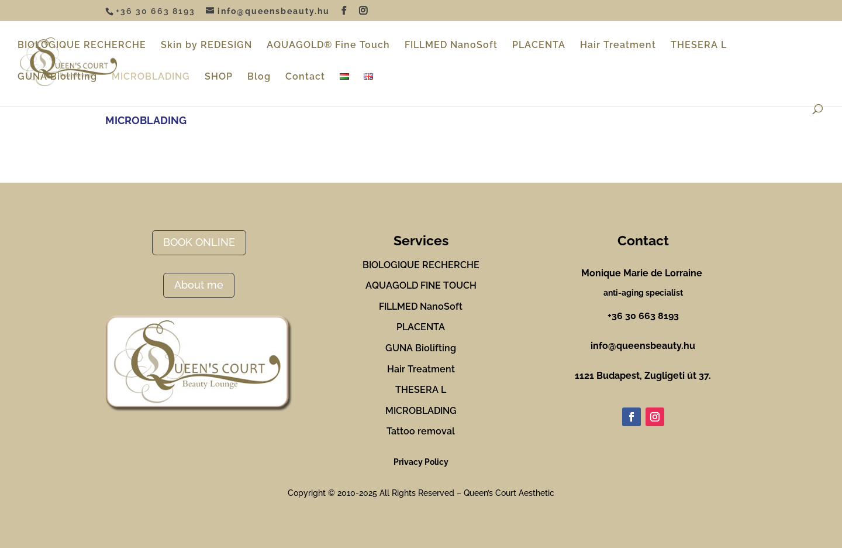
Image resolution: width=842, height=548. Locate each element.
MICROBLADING (151, 77)
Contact (305, 77)
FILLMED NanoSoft (451, 45)
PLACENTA (538, 45)
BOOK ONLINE (199, 242)
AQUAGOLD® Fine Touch (328, 45)
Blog (259, 77)
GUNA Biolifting (57, 77)
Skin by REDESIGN (206, 45)
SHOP (219, 77)
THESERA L (699, 45)
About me (198, 285)
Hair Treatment (618, 45)
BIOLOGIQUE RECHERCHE (82, 45)
